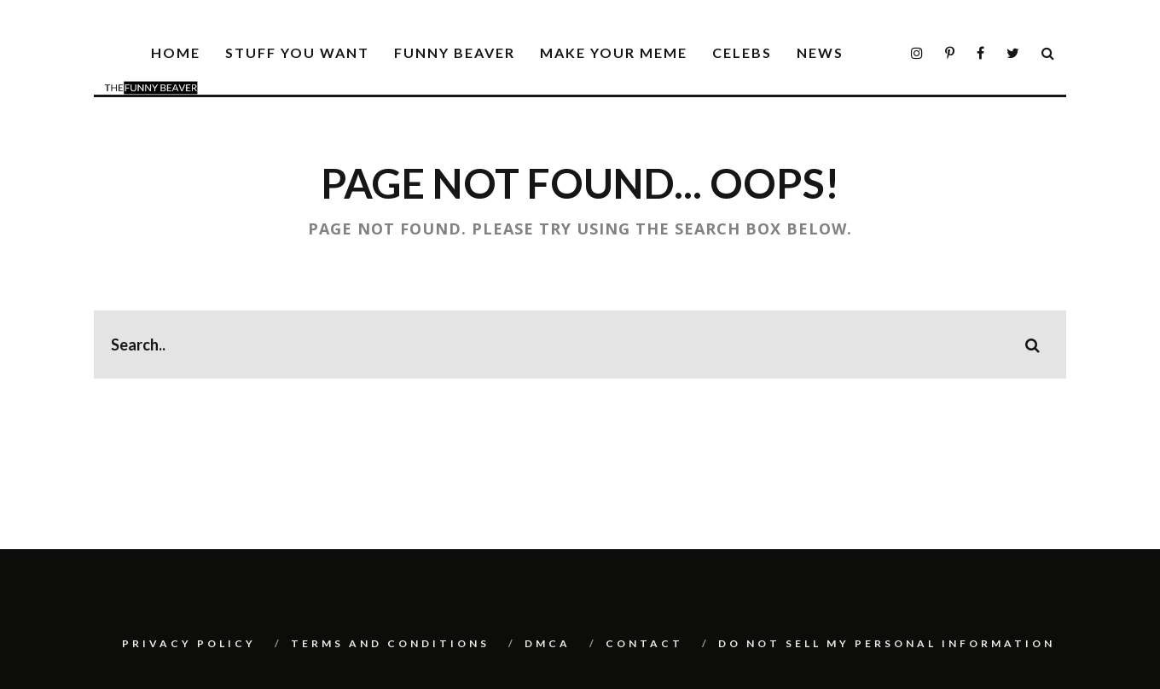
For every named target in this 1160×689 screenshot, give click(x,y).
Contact (644, 643)
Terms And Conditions (390, 643)
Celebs (742, 52)
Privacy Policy (189, 643)
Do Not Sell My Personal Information (886, 643)
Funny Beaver (454, 52)
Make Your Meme (613, 52)
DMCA (548, 643)
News (820, 52)
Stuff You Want (297, 52)
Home (175, 52)
